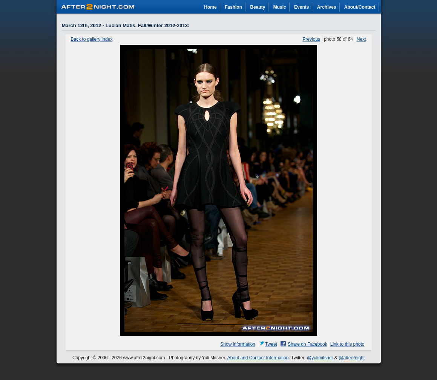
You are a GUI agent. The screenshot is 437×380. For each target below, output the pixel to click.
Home (210, 7)
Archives (326, 7)
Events (301, 7)
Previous (311, 39)
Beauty (257, 7)
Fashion (233, 7)
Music (279, 7)
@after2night (352, 357)
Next (361, 39)
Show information (237, 344)
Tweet (271, 344)
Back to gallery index (92, 39)
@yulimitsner (320, 357)
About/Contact (360, 7)
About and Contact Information (258, 357)
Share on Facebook (307, 344)
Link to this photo (347, 344)
